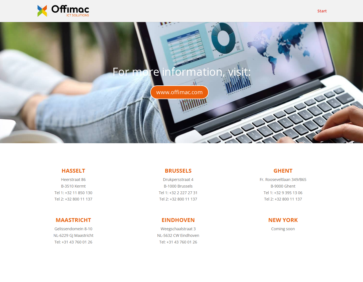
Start (322, 11)
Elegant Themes (83, 274)
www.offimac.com (179, 92)
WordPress (149, 274)
